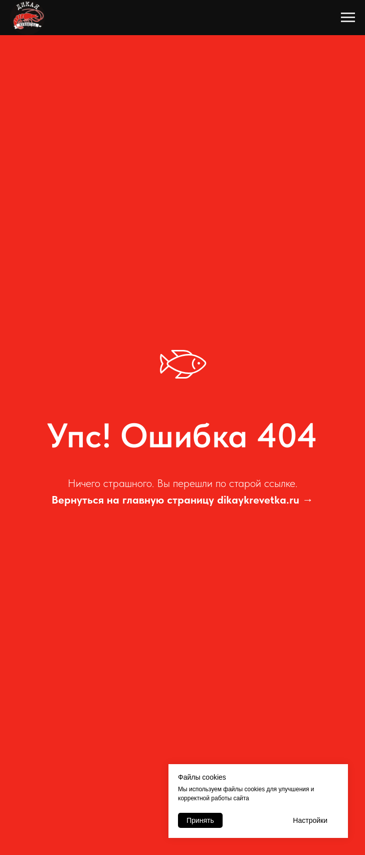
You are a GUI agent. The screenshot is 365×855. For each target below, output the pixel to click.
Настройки (310, 820)
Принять (200, 820)
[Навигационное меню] (348, 18)
